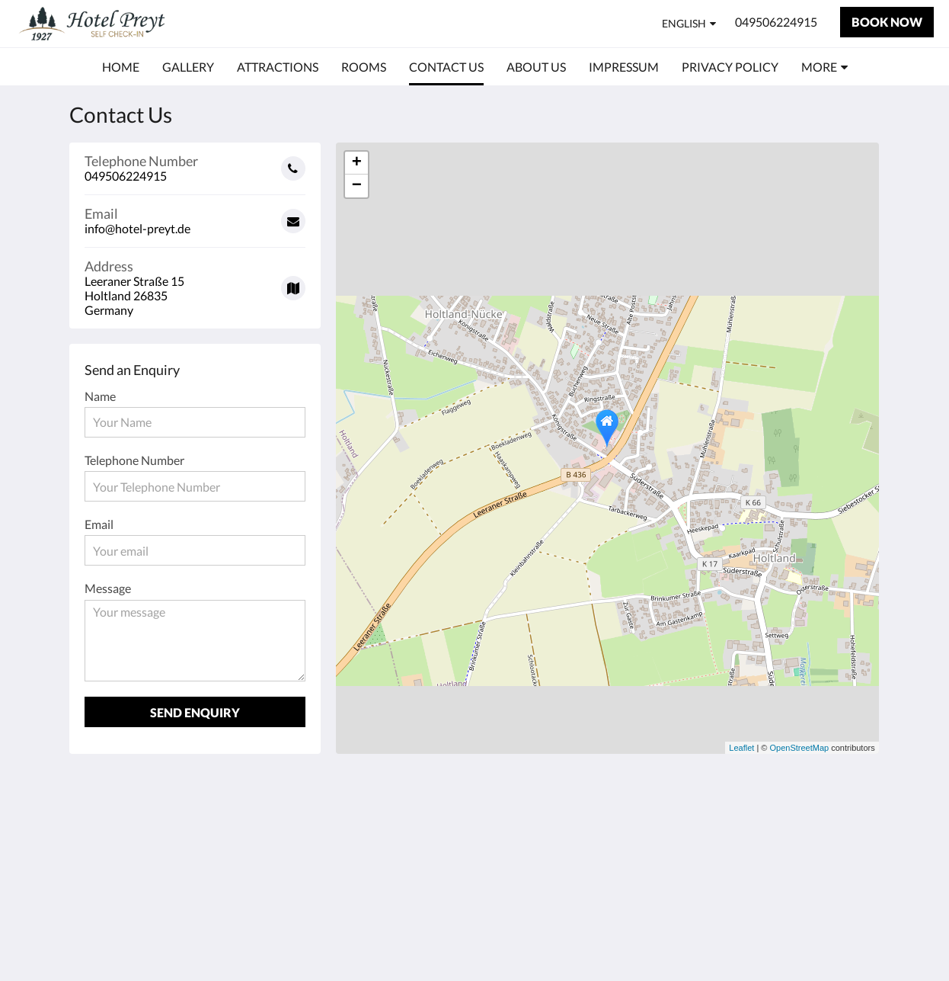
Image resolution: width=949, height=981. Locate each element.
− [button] (357, 186)
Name (100, 396)
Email (99, 524)
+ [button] (357, 163)
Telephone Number (134, 460)
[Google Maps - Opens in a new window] (195, 282)
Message (108, 588)
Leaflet (741, 747)
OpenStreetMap (799, 747)
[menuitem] (120, 67)
